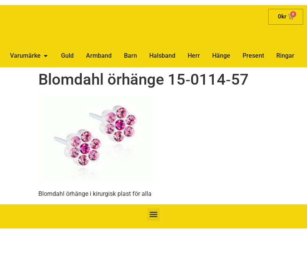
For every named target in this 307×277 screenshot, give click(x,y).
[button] (153, 214)
